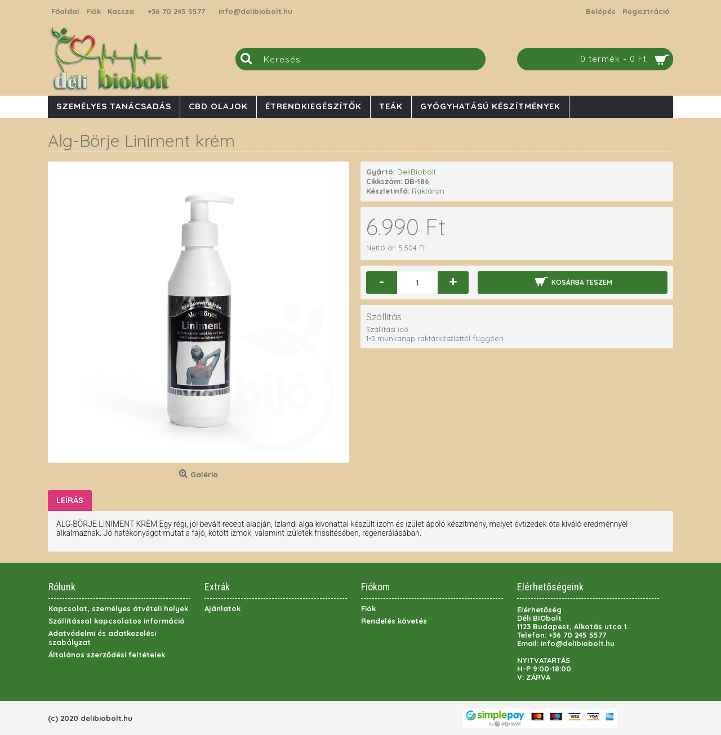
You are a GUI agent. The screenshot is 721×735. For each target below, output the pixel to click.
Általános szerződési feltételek (106, 654)
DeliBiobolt (416, 171)
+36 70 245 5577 (176, 11)
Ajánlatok (222, 608)
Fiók (368, 608)
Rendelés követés (394, 620)
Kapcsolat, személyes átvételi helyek (118, 608)
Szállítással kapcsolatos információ (116, 620)
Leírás (69, 500)
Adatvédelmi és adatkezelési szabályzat (102, 638)
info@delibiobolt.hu (255, 11)
